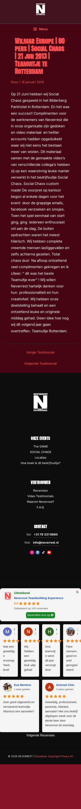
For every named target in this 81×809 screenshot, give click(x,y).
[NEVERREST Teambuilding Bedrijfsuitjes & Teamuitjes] (40, 9)
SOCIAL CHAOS (40, 452)
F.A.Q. (40, 507)
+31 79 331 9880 (46, 534)
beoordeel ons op (39, 615)
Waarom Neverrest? (40, 502)
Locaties (40, 457)
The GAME (40, 446)
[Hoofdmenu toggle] (40, 29)
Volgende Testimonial (40, 363)
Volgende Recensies (40, 735)
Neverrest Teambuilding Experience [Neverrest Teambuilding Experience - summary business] (38, 598)
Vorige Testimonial (40, 352)
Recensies (40, 490)
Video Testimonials (40, 496)
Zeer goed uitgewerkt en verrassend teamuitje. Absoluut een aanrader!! (19, 706)
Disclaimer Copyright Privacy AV (54, 756)
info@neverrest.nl (46, 542)
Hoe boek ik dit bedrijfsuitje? (40, 463)
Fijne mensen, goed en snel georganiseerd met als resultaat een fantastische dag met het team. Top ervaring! (72, 658)
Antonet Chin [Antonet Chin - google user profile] (65, 684)
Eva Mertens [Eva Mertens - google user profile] (22, 684)
